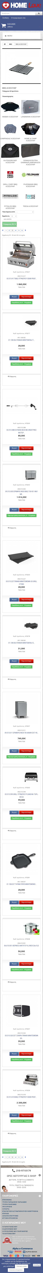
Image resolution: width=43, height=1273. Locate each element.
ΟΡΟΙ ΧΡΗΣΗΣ (7, 1207)
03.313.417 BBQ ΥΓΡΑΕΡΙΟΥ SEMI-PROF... (21, 279)
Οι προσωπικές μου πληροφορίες (15, 1231)
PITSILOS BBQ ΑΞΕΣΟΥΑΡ (10, 207)
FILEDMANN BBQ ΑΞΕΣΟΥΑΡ (31, 185)
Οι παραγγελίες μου (9, 1227)
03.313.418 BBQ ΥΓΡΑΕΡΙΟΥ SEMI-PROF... (21, 1097)
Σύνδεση (6, 18)
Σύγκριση (12, 376)
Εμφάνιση (5, 216)
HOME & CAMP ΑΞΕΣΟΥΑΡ (30, 140)
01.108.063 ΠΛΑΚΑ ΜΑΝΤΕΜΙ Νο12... (21, 643)
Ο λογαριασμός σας (18, 18)
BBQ (10, 44)
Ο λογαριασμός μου (14, 1222)
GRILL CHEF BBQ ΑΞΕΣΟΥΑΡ (10, 185)
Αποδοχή (37, 1265)
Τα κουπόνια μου (8, 1233)
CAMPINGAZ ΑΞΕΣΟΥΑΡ (10, 138)
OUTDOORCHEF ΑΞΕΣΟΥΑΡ (10, 161)
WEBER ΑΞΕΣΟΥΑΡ (10, 117)
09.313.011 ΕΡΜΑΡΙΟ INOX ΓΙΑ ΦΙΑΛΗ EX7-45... (21, 733)
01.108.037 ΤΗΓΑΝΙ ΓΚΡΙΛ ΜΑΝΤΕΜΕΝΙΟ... (21, 884)
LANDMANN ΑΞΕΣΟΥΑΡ (30, 117)
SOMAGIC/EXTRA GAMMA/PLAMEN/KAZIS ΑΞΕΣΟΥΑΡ (30, 162)
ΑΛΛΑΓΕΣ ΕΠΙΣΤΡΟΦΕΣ (10, 1216)
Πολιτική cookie (21, 1266)
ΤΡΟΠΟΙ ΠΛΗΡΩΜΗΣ (9, 1204)
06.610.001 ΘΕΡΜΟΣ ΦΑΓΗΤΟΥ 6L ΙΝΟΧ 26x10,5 (21, 946)
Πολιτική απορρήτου (16, 1270)
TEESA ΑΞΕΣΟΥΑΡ (30, 206)
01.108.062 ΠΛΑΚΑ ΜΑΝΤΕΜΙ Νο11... (21, 340)
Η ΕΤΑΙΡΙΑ (5, 1209)
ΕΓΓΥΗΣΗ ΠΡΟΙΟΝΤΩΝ (10, 1218)
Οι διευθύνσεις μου (9, 1229)
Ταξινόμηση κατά (8, 212)
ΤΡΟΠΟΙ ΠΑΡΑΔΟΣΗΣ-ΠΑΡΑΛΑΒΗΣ (14, 1202)
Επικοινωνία (7, 1200)
